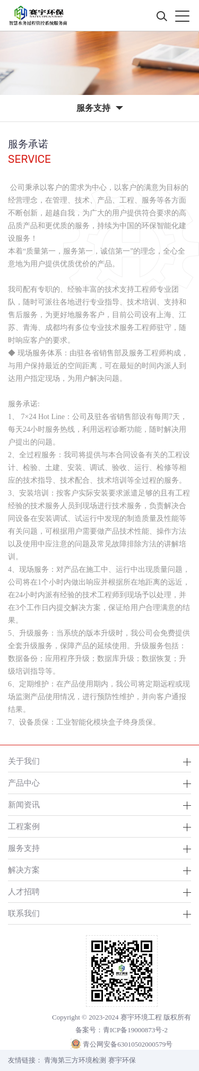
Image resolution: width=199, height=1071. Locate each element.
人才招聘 (24, 891)
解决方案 (24, 869)
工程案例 (24, 826)
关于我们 (24, 760)
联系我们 (24, 913)
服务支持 (24, 847)
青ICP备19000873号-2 (135, 1030)
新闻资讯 (24, 804)
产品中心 (24, 782)
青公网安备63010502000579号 (127, 1044)
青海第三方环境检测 (75, 1060)
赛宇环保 (122, 1060)
